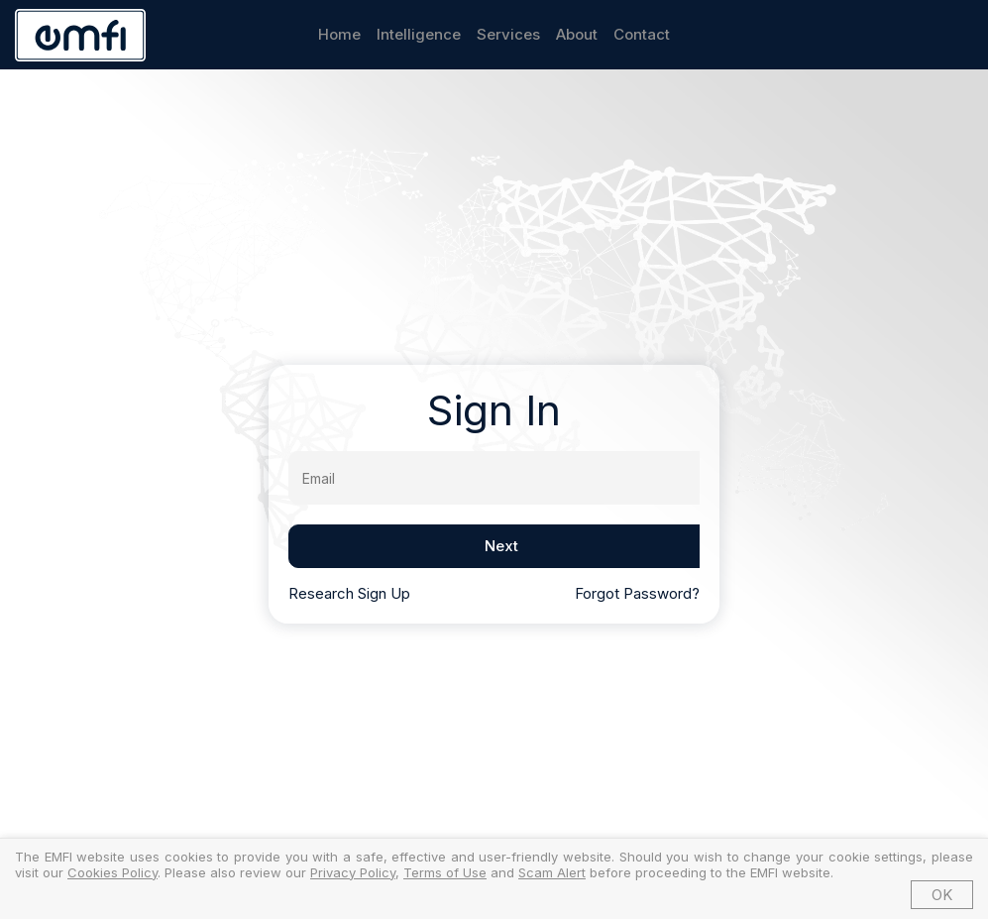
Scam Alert (552, 872)
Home (339, 34)
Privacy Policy (352, 872)
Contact (641, 34)
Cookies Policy (112, 872)
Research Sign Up (349, 593)
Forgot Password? (637, 593)
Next (501, 545)
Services (508, 34)
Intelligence (419, 34)
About (577, 34)
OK (942, 894)
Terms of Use (445, 872)
